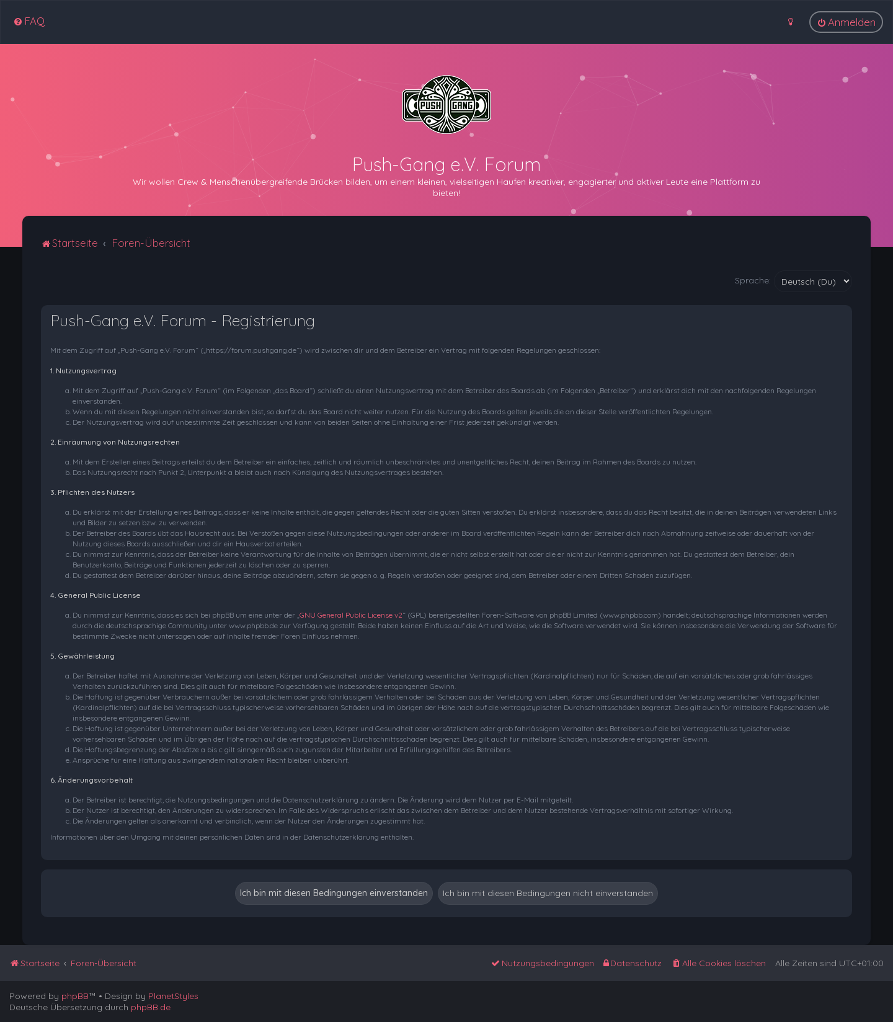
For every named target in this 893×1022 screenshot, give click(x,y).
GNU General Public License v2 (351, 615)
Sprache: (753, 280)
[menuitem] (29, 20)
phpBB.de (151, 1007)
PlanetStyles (173, 996)
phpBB (75, 996)
